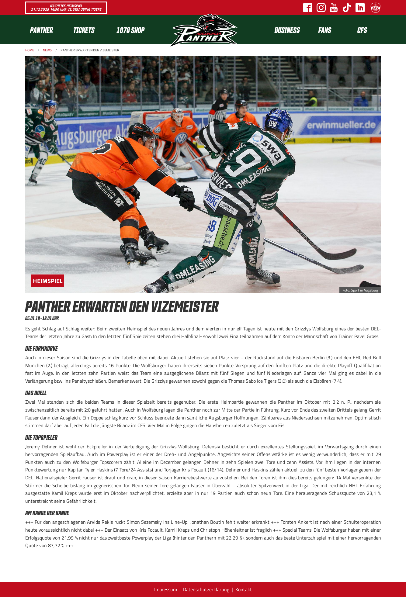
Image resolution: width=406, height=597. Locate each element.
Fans (324, 29)
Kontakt (243, 589)
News (47, 50)
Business (287, 29)
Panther (41, 29)
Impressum (165, 589)
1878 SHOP (130, 29)
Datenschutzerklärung (206, 589)
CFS (362, 29)
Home (29, 50)
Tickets (84, 29)
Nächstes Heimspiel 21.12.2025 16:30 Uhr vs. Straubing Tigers (66, 7)
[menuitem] (46, 29)
